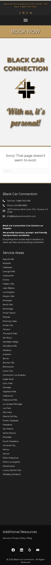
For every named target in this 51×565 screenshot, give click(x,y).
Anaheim (7, 354)
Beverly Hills (8, 362)
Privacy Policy (19, 538)
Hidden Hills (8, 284)
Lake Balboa (8, 288)
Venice (6, 449)
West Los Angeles (11, 462)
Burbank (7, 263)
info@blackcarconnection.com (21, 216)
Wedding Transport (12, 474)
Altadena (7, 350)
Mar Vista (7, 412)
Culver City (8, 371)
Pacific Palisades (10, 420)
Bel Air (6, 358)
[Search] (25, 171)
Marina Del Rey (10, 416)
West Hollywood (10, 458)
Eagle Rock (8, 379)
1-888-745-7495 (28, 7)
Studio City (8, 325)
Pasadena (7, 424)
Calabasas (7, 267)
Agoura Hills (8, 259)
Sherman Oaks (10, 321)
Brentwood (8, 367)
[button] (13, 550)
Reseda (6, 317)
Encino (6, 280)
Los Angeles (8, 292)
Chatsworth (8, 275)
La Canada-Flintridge (12, 404)
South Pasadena (10, 441)
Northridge (8, 309)
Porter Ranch (9, 313)
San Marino (8, 429)
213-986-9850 (20, 205)
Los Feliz (7, 408)
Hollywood (8, 396)
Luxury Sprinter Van (12, 470)
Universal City (9, 445)
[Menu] (25, 20)
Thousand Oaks (10, 333)
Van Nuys (7, 337)
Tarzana (6, 329)
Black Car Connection (24, 559)
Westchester (9, 466)
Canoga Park (9, 271)
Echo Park (8, 383)
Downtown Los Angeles (14, 375)
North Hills (8, 304)
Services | (7, 538)
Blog (29, 538)
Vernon (6, 454)
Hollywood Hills (10, 400)
